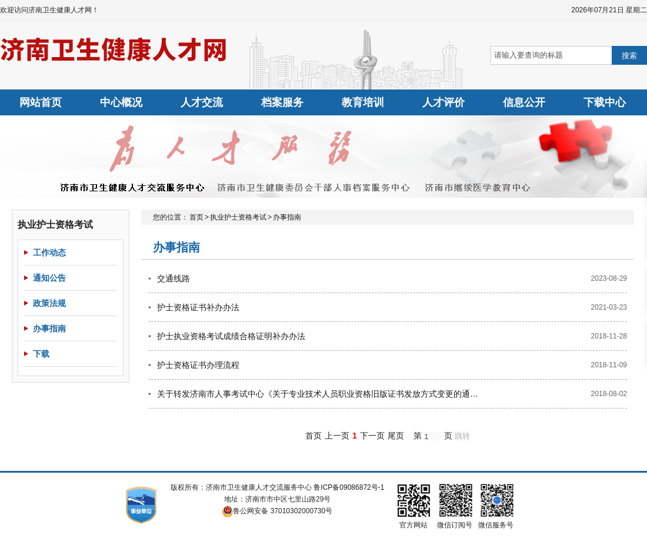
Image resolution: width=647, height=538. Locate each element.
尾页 (396, 435)
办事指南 (49, 328)
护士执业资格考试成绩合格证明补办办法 (231, 336)
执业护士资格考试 (238, 217)
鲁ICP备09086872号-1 (349, 487)
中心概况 (121, 102)
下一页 (372, 435)
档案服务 (282, 102)
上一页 (337, 435)
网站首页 (40, 102)
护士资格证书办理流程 (198, 365)
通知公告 (49, 278)
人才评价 (443, 102)
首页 (196, 217)
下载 (41, 353)
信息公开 (524, 102)
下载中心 (604, 102)
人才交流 (202, 102)
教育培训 (363, 102)
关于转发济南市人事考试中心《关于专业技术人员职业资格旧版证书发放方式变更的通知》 (319, 393)
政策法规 (49, 303)
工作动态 (49, 252)
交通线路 (173, 278)
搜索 (629, 55)
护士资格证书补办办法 (198, 307)
